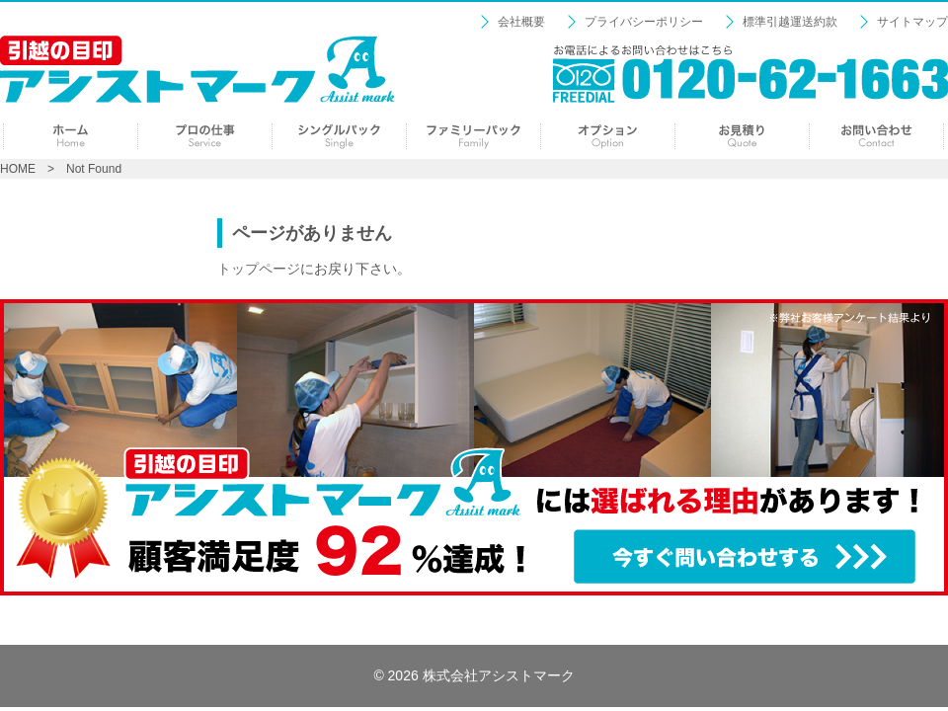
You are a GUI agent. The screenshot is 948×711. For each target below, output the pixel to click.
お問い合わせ (876, 136)
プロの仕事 (205, 136)
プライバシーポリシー (644, 22)
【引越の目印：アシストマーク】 (197, 69)
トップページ (258, 268)
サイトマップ (912, 22)
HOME (18, 169)
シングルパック (339, 136)
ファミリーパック (473, 136)
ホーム (70, 136)
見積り (742, 136)
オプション (607, 136)
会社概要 (521, 22)
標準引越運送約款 (790, 22)
